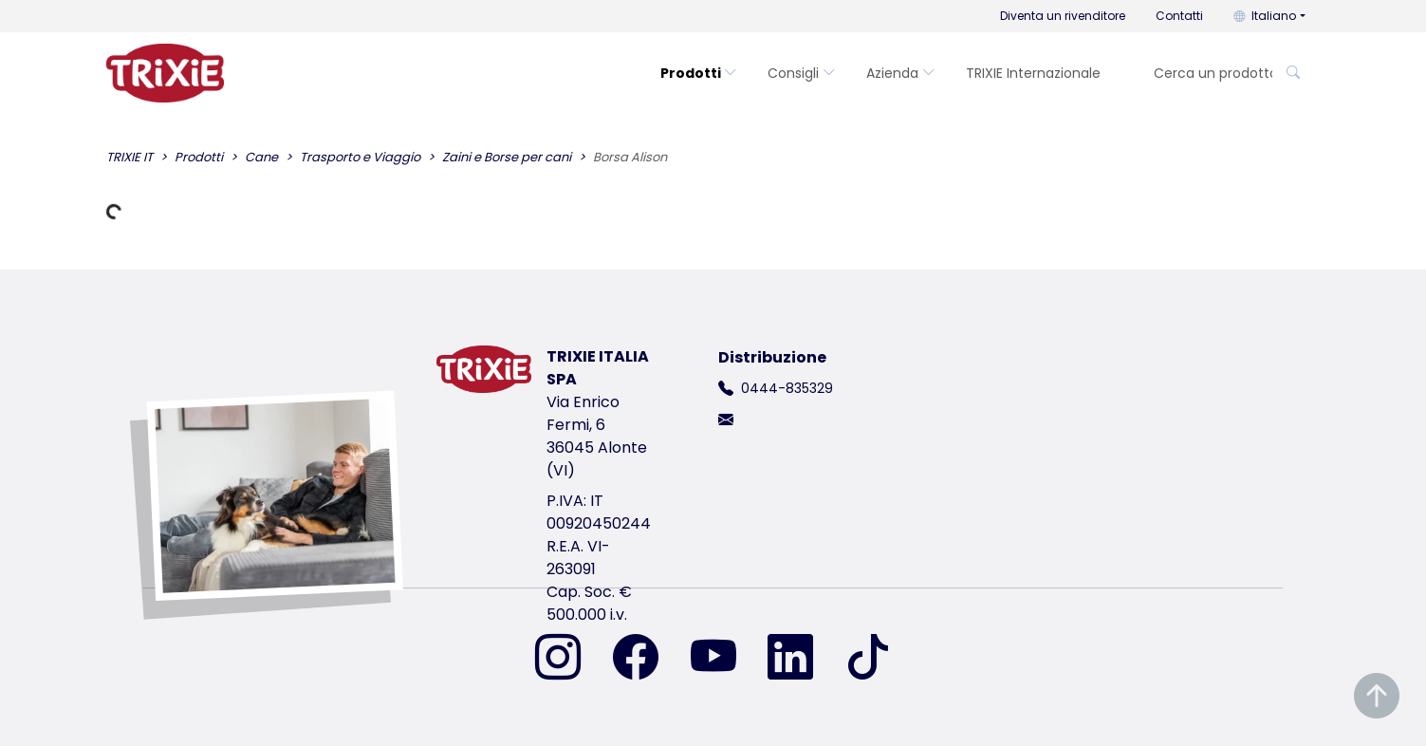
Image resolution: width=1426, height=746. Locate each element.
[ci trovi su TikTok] (868, 659)
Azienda (900, 73)
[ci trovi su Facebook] (647, 659)
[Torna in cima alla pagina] (1376, 696)
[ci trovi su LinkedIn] (802, 659)
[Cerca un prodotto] (1207, 73)
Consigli (802, 73)
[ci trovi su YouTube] (725, 659)
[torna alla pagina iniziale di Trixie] (165, 73)
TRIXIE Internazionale (1033, 73)
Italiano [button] (1264, 16)
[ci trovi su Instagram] (569, 659)
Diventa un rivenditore (1062, 16)
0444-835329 (787, 388)
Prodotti (698, 73)
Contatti (1179, 16)
